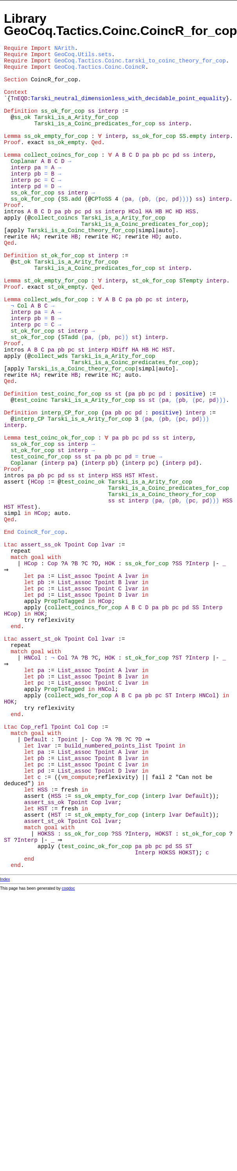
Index (5, 879)
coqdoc (68, 888)
